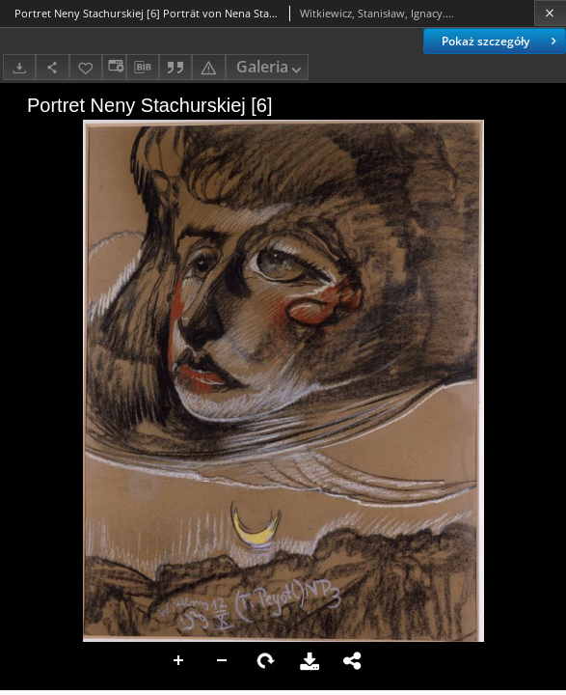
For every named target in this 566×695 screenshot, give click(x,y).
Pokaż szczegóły (501, 41)
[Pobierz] (19, 67)
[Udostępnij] (52, 67)
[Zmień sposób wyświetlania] (113, 67)
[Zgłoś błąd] (208, 67)
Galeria (271, 68)
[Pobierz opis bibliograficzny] (142, 67)
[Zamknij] (550, 13)
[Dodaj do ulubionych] (85, 67)
